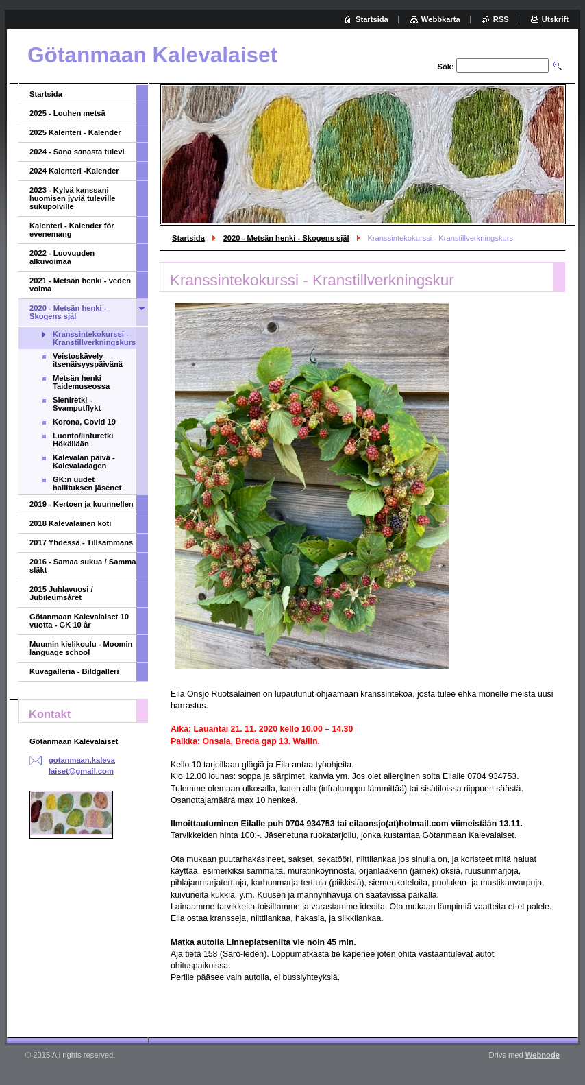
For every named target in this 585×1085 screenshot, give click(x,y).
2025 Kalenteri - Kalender (75, 132)
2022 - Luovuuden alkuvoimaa (62, 257)
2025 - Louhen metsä (67, 113)
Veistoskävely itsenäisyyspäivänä (88, 360)
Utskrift (555, 19)
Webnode (542, 1055)
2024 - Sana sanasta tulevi (77, 151)
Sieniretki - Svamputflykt (77, 404)
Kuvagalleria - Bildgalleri (74, 671)
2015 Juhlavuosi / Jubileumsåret (61, 593)
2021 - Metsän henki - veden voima (80, 284)
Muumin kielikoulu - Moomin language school (80, 648)
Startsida (188, 238)
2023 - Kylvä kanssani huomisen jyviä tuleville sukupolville (72, 198)
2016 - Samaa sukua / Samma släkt (82, 566)
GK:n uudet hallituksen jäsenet (87, 483)
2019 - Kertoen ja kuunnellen (81, 504)
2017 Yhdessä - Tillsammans (81, 542)
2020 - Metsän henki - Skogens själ (286, 238)
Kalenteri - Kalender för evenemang (71, 230)
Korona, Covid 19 (84, 422)
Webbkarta (440, 19)
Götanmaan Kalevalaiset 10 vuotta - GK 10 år (79, 620)
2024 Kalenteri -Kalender (74, 171)
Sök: (446, 66)
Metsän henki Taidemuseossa (81, 382)
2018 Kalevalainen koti (70, 523)
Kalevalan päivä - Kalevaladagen (84, 461)
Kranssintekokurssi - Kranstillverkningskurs (94, 338)
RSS (501, 19)
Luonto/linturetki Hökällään (83, 439)
